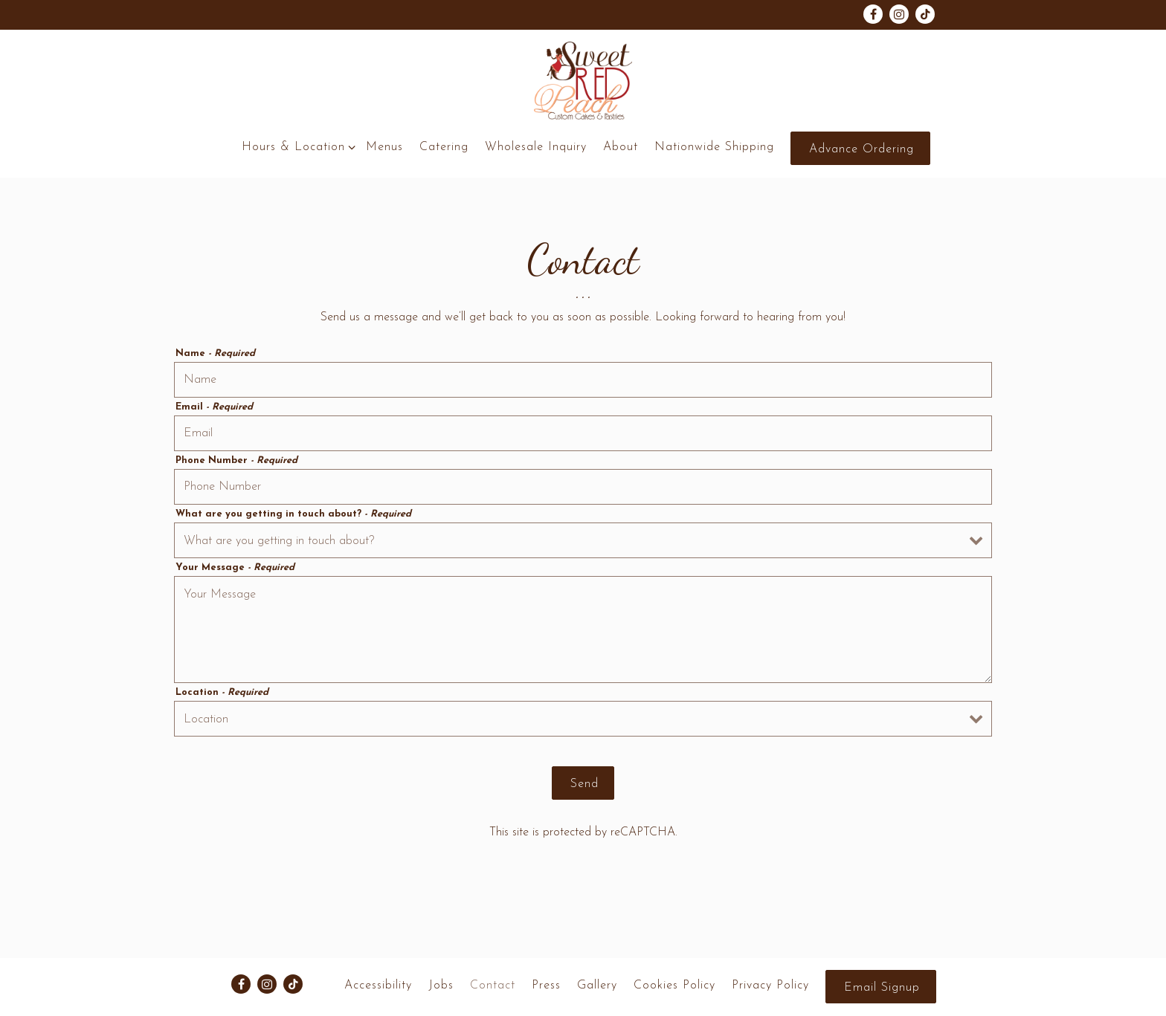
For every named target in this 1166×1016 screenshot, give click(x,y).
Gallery (597, 985)
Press (546, 985)
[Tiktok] (925, 14)
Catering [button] (443, 147)
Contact (492, 985)
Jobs (441, 985)
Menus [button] (384, 147)
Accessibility (378, 985)
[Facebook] (873, 14)
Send (584, 784)
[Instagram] (899, 14)
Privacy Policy (770, 985)
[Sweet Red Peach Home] (583, 81)
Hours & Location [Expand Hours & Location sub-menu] (296, 145)
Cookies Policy (674, 985)
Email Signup (882, 988)
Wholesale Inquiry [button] (536, 147)
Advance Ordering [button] (861, 149)
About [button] (620, 147)
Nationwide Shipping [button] (714, 147)
